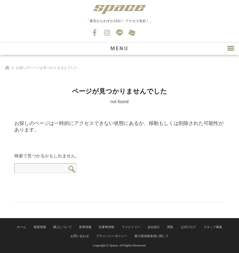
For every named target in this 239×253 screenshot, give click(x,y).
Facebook (94, 32)
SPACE (119, 9)
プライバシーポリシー (111, 236)
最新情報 (40, 227)
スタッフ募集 (213, 227)
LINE (119, 32)
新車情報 (85, 227)
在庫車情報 (106, 227)
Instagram (107, 32)
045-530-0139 (144, 32)
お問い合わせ (132, 32)
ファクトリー (131, 227)
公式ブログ (188, 227)
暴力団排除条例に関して (151, 236)
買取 (170, 227)
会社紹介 (154, 227)
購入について (62, 227)
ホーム (21, 227)
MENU (119, 48)
